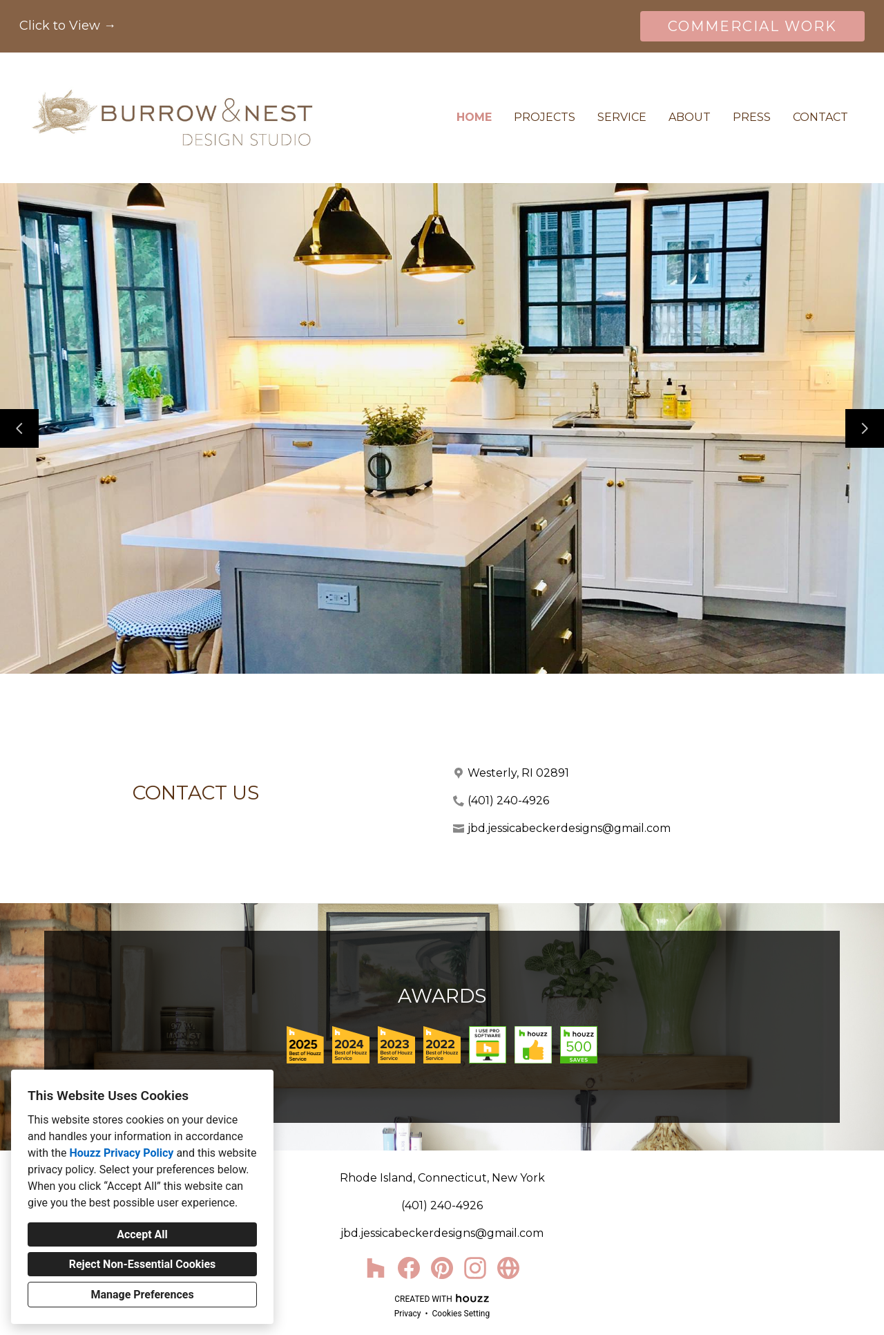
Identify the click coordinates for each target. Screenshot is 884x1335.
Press (752, 117)
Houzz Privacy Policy (121, 1152)
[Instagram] (475, 1267)
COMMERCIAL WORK (752, 26)
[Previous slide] (19, 428)
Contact (820, 117)
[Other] (508, 1267)
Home (474, 117)
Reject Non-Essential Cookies (142, 1264)
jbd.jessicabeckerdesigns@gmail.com (569, 828)
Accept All (142, 1234)
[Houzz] (375, 1267)
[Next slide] (864, 428)
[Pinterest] (442, 1267)
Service (621, 117)
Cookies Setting (461, 1313)
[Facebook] (408, 1267)
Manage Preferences (141, 1294)
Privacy (407, 1313)
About (690, 117)
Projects (544, 117)
